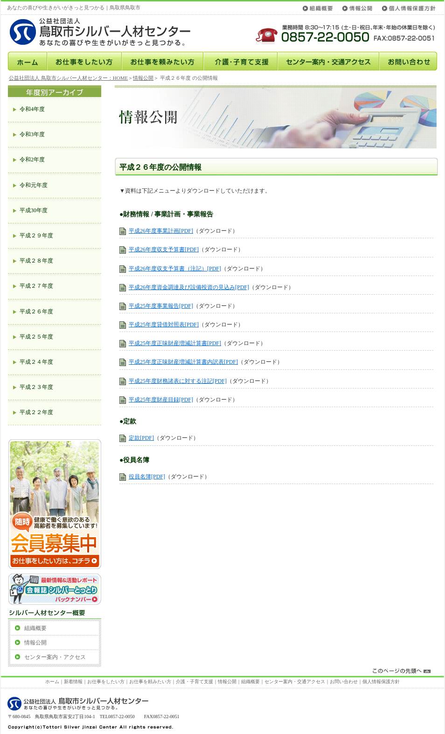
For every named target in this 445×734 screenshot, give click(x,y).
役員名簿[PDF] (147, 476)
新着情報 (73, 681)
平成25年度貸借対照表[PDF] (164, 324)
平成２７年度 (36, 286)
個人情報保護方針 (407, 8)
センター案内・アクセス (55, 657)
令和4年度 (32, 109)
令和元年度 (34, 185)
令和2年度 (32, 159)
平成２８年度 (36, 260)
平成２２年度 (36, 412)
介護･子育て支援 (240, 61)
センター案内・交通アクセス (328, 61)
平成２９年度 (36, 235)
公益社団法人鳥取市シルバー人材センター (109, 32)
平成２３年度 (36, 387)
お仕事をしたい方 (84, 61)
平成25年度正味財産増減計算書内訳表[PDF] (183, 362)
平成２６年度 (36, 311)
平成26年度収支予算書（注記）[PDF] (175, 268)
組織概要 (319, 8)
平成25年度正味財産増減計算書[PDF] (175, 343)
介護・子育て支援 (194, 681)
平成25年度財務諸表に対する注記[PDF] (178, 381)
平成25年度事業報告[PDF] (161, 306)
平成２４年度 (36, 362)
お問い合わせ (408, 61)
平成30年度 (34, 210)
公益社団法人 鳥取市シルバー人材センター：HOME (68, 78)
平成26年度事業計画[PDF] (161, 231)
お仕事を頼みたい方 (162, 61)
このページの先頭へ (223, 671)
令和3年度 (32, 134)
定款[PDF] (141, 438)
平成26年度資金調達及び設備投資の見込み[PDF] (189, 287)
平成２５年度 (36, 336)
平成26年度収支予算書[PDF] (164, 249)
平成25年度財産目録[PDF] (161, 399)
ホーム (27, 61)
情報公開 (357, 8)
